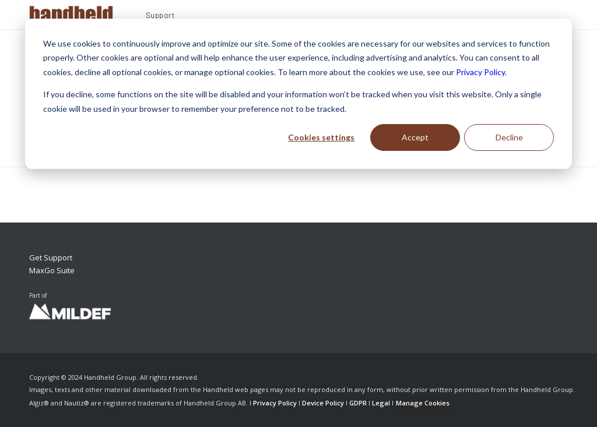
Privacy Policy (480, 72)
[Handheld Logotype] (71, 14)
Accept (415, 137)
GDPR (358, 402)
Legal (381, 402)
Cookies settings (321, 137)
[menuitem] (160, 16)
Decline (509, 137)
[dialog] (298, 94)
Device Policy (323, 402)
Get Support (50, 257)
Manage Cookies (422, 402)
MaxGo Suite (52, 270)
